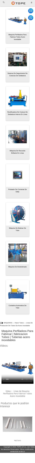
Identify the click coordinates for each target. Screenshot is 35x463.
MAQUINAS (8, 323)
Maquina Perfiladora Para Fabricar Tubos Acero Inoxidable (17, 37)
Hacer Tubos (19, 323)
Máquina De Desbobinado (17, 267)
